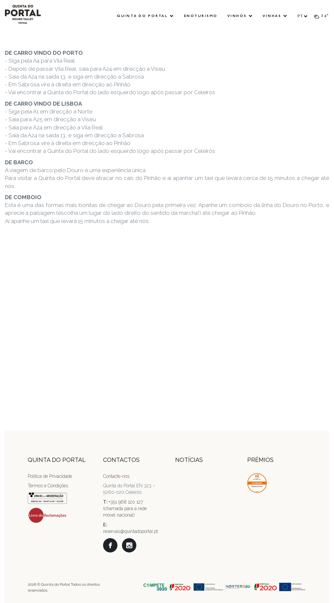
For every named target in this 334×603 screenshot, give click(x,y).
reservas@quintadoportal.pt (130, 531)
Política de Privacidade (50, 476)
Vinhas (275, 16)
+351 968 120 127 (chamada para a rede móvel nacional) (125, 508)
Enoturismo (201, 16)
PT (302, 16)
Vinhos (240, 16)
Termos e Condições (48, 485)
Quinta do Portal (145, 16)
